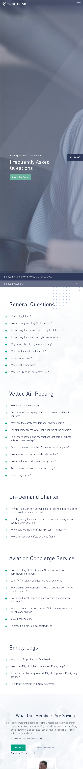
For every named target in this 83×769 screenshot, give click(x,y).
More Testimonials (45, 747)
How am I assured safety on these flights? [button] (34, 536)
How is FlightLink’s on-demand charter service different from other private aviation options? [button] (44, 510)
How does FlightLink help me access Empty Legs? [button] (38, 666)
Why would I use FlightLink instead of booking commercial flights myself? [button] (42, 589)
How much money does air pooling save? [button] (33, 461)
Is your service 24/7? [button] (22, 618)
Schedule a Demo (20, 177)
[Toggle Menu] (79, 3)
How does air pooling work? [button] (26, 405)
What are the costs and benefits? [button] (28, 351)
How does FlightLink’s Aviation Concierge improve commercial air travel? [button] (38, 572)
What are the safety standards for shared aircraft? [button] (38, 422)
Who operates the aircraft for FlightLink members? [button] (38, 529)
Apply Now (18, 747)
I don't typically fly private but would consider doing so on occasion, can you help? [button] (42, 521)
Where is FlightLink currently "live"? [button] (30, 372)
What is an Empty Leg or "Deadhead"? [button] (31, 659)
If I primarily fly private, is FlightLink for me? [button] (34, 337)
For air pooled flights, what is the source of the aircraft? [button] (41, 429)
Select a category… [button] (14, 283)
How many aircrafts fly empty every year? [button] (33, 683)
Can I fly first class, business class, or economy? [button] (37, 580)
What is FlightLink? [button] (21, 316)
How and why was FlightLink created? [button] (31, 323)
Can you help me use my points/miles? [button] (32, 625)
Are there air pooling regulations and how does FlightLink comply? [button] (42, 414)
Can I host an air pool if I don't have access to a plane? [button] (40, 447)
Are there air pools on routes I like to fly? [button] (33, 468)
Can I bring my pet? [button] (21, 475)
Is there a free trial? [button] (21, 358)
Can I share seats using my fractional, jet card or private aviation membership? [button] (41, 438)
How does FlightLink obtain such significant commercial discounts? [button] (41, 600)
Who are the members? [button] (23, 365)
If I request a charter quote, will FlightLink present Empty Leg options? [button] (44, 675)
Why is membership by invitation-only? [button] (32, 344)
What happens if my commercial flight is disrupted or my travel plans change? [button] (42, 610)
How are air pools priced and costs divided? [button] (34, 454)
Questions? (74, 157)
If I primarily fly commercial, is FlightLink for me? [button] (37, 330)
